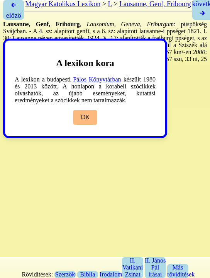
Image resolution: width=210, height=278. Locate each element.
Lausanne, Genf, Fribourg (155, 4)
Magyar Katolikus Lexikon (62, 4)
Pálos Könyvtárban (97, 79)
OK (85, 117)
